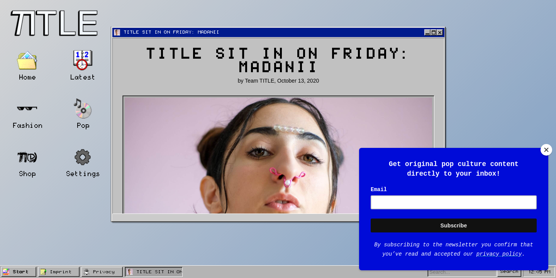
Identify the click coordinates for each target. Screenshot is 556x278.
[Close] (546, 150)
